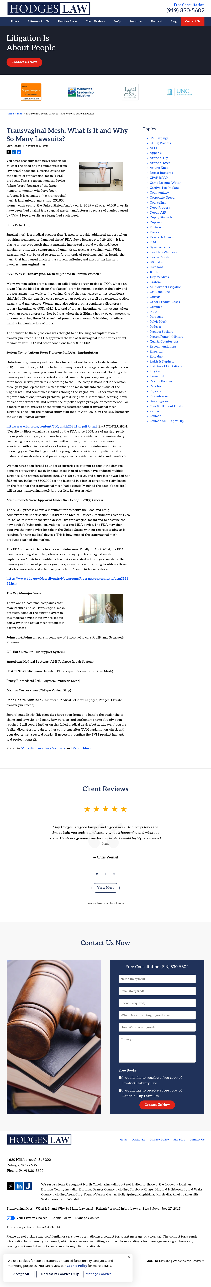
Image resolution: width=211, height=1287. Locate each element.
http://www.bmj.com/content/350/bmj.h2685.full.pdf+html (52, 426)
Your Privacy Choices (27, 1218)
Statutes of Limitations (166, 366)
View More (105, 888)
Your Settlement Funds (166, 406)
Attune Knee (159, 168)
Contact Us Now (24, 62)
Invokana (156, 267)
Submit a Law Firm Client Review (105, 903)
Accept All (21, 1274)
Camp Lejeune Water (165, 183)
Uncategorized (160, 401)
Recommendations (163, 346)
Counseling (158, 202)
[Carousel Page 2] (105, 873)
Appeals (156, 153)
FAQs (117, 21)
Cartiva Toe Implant (164, 188)
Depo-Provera (160, 207)
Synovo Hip (158, 376)
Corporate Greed (162, 197)
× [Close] (129, 1257)
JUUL (154, 272)
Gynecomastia (160, 247)
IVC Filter (157, 262)
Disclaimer (138, 1139)
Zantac (155, 411)
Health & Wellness (163, 252)
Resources (136, 21)
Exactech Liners (161, 237)
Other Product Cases (165, 302)
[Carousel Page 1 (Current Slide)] (97, 873)
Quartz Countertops (164, 341)
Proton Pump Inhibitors (166, 337)
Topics (149, 129)
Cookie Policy (61, 1218)
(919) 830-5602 (185, 10)
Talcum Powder (161, 381)
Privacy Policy (159, 1139)
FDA (153, 242)
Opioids (155, 297)
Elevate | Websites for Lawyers (175, 1261)
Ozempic (156, 307)
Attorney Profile (38, 21)
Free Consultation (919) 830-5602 (157, 966)
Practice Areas (67, 21)
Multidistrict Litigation (166, 287)
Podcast (156, 21)
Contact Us (192, 21)
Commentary (159, 192)
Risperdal (156, 351)
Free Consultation (189, 5)
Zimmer (155, 416)
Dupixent (156, 222)
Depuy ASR (158, 212)
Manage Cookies (87, 1218)
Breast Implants (161, 173)
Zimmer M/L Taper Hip (167, 421)
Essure (154, 232)
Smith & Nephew (162, 361)
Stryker (155, 371)
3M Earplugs (159, 138)
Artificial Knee (160, 163)
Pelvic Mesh (82, 748)
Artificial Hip (159, 158)
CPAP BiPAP (159, 178)
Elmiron (155, 227)
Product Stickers (161, 332)
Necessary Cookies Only (60, 1274)
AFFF (154, 148)
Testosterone (159, 396)
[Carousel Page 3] (114, 873)
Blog (174, 21)
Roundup (156, 356)
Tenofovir (157, 386)
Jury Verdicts (54, 748)
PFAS (153, 312)
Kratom (155, 282)
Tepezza (155, 391)
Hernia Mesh (159, 257)
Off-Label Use (160, 292)
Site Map (179, 1139)
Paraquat (156, 317)
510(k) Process (32, 748)
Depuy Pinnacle (161, 217)
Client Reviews (95, 21)
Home (15, 21)
